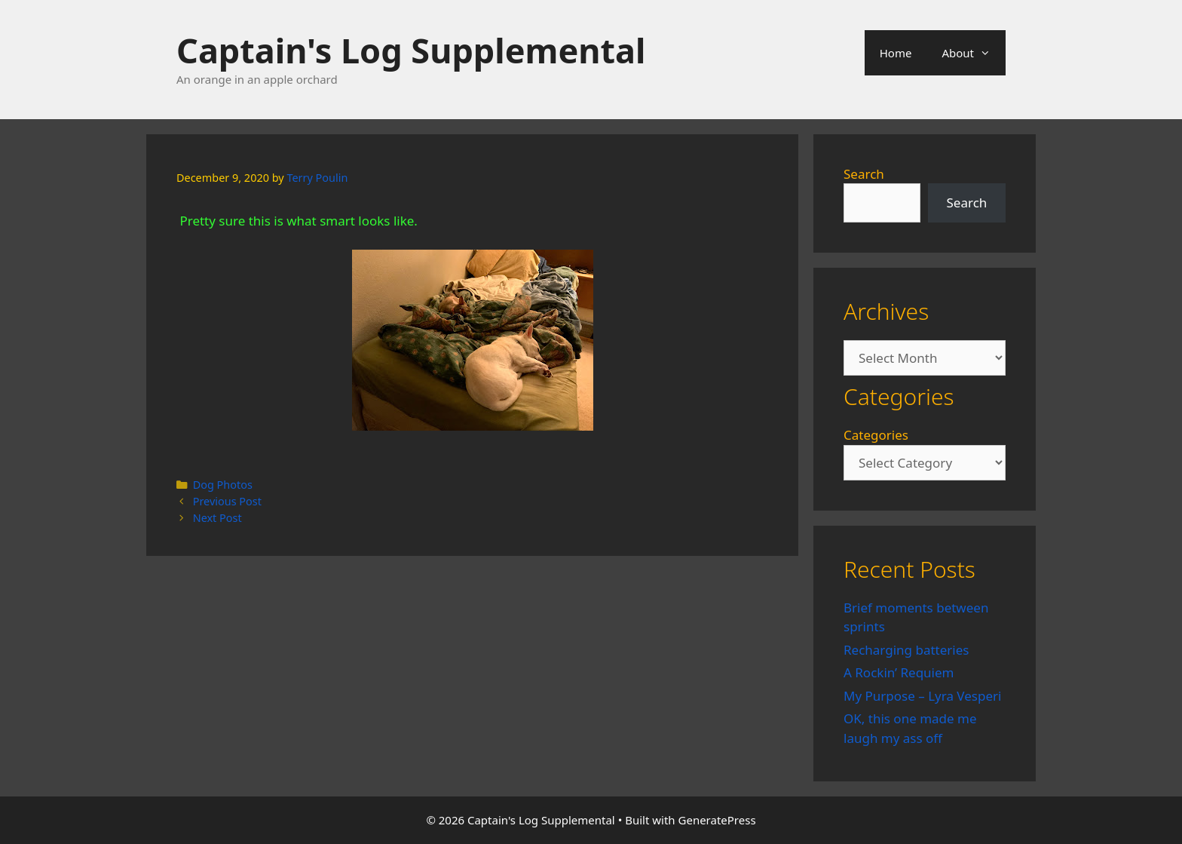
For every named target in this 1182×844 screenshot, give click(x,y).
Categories (876, 434)
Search (864, 174)
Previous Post (227, 501)
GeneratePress (717, 819)
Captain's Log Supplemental (410, 50)
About (974, 52)
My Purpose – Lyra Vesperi (922, 695)
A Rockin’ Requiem (899, 672)
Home (896, 52)
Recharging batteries (906, 649)
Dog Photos (223, 484)
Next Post (217, 518)
